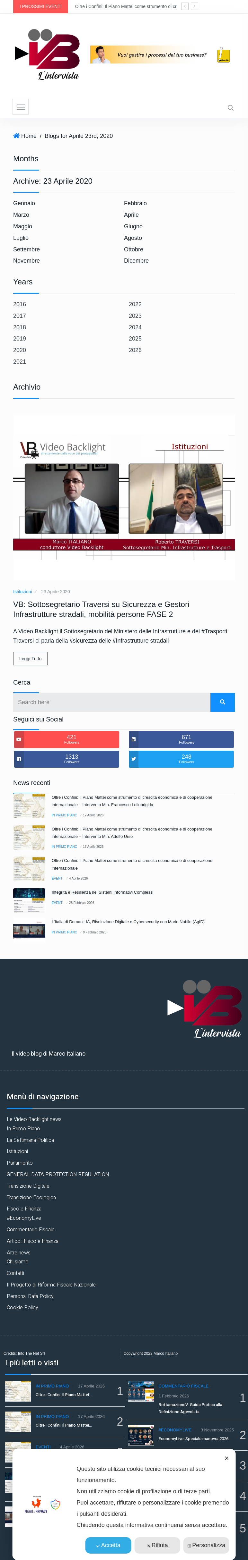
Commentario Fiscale (31, 1230)
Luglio (21, 238)
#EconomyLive (24, 1218)
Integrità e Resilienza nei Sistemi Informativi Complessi (102, 892)
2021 (19, 361)
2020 (19, 350)
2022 (135, 304)
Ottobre (133, 249)
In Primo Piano (64, 815)
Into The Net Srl (31, 1353)
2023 (135, 316)
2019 (19, 338)
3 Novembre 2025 (217, 1430)
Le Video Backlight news (34, 1119)
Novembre (26, 260)
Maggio (22, 226)
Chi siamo (18, 1262)
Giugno (133, 226)
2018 (19, 327)
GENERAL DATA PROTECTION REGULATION (58, 1174)
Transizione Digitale (28, 1186)
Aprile (131, 215)
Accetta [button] (108, 1545)
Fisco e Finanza (24, 1209)
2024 (135, 327)
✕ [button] (226, 1458)
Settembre (26, 249)
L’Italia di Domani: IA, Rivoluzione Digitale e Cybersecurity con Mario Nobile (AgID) (128, 921)
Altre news (19, 1253)
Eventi (57, 878)
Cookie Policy (22, 1307)
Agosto (133, 238)
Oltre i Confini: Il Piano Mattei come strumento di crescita (131, 6)
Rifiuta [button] (157, 1545)
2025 (135, 338)
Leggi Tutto (30, 658)
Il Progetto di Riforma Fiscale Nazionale (51, 1285)
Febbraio (135, 203)
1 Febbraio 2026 (174, 1396)
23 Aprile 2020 (55, 591)
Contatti (15, 1273)
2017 (19, 316)
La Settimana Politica (30, 1140)
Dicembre (136, 260)
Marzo (21, 215)
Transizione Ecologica (31, 1198)
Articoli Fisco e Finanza (32, 1241)
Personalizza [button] (206, 1545)
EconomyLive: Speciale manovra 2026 (193, 1439)
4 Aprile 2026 (78, 878)
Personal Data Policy (30, 1296)
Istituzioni (22, 591)
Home (29, 136)
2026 (135, 350)
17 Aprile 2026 (93, 815)
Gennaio (24, 203)
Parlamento (20, 1163)
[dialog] (124, 1504)
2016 (19, 304)
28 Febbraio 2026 (81, 903)
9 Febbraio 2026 (94, 932)
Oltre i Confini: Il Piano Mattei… (64, 1395)
